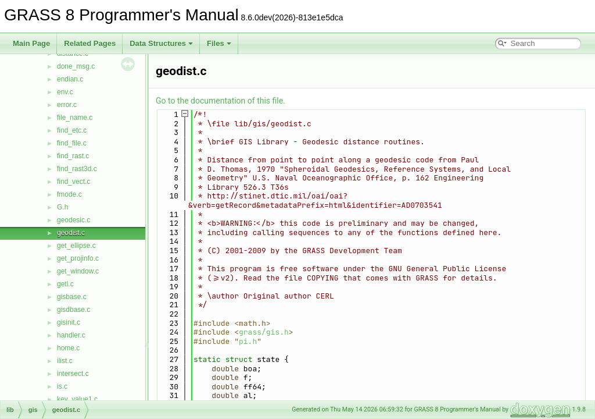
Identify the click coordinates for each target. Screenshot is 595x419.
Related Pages (90, 43)
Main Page (31, 43)
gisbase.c (72, 297)
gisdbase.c (73, 310)
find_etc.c (72, 130)
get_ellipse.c (76, 246)
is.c (62, 386)
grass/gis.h (264, 332)
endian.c (70, 79)
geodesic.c (73, 220)
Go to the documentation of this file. (220, 100)
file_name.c (74, 117)
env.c (65, 92)
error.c (67, 105)
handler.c (71, 335)
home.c (68, 348)
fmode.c (69, 194)
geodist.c (71, 233)
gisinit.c (68, 322)
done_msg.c (76, 66)
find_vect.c (73, 181)
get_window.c (78, 271)
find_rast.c (73, 156)
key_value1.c (77, 399)
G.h (62, 207)
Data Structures (161, 43)
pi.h (248, 341)
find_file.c (72, 143)
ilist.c (65, 361)
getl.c (65, 284)
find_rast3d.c (77, 169)
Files (219, 43)
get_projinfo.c (78, 258)
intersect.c (73, 374)
